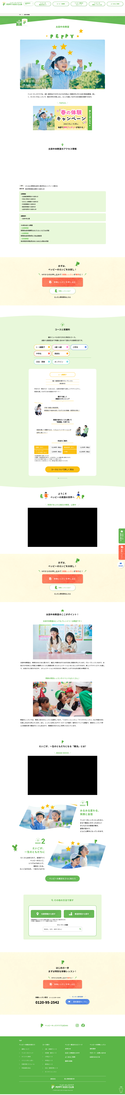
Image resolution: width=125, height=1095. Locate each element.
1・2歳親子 (43, 347)
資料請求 (93, 1049)
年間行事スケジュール (28, 1065)
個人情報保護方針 (69, 1080)
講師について (26, 1050)
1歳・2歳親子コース (51, 1050)
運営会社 (53, 1080)
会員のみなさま (95, 1058)
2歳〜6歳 (62, 347)
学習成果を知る (26, 1069)
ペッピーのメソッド (27, 1053)
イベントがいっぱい (27, 1061)
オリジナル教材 (26, 1057)
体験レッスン (122, 552)
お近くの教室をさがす (72, 1054)
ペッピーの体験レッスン (98, 1045)
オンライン (62, 362)
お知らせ (68, 1049)
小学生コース (49, 1057)
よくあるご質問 (115, 4)
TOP (20, 14)
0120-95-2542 (47, 1003)
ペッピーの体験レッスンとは (97, 3)
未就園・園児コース (51, 1053)
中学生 (43, 354)
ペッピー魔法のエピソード (79, 3)
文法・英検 (43, 362)
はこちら (77, 1002)
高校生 (62, 354)
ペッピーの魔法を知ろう (42, 3)
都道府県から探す (79, 914)
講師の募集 (68, 1062)
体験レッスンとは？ (65, 291)
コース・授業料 (61, 4)
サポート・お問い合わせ (98, 1054)
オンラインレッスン (51, 1072)
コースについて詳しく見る (62, 470)
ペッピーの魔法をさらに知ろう (62, 879)
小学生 (81, 347)
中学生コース (49, 1061)
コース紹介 (46, 1045)
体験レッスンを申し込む (62, 282)
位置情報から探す (46, 914)
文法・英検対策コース (51, 1069)
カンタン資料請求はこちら (62, 297)
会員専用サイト (28, 3)
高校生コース (49, 1065)
